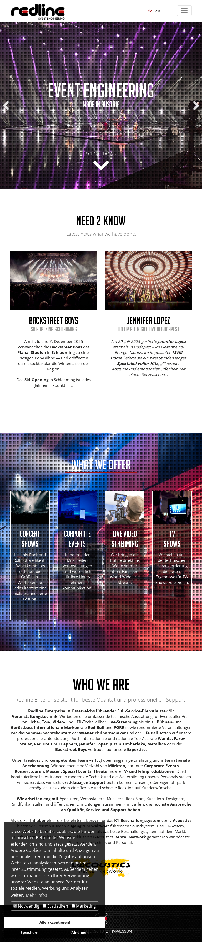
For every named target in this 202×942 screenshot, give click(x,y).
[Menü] (184, 10)
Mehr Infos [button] (36, 895)
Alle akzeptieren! (54, 922)
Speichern (29, 932)
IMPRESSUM (122, 931)
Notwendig (26, 906)
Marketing (84, 906)
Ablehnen (80, 932)
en (157, 11)
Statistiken (55, 906)
